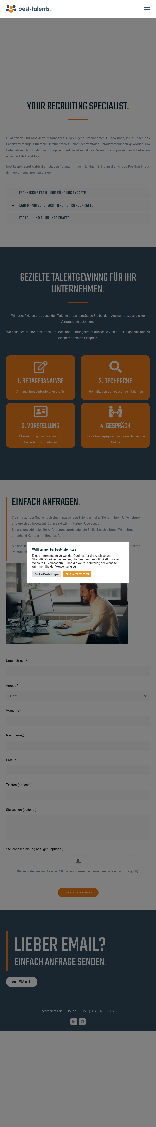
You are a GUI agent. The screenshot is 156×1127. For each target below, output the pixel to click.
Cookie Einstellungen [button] (47, 574)
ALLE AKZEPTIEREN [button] (77, 574)
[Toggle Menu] (147, 9)
